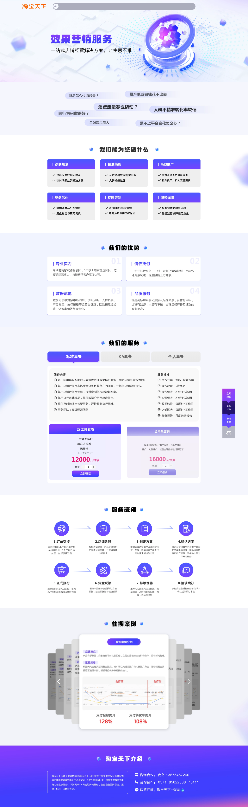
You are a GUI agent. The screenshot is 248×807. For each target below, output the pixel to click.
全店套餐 (176, 356)
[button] (59, 681)
